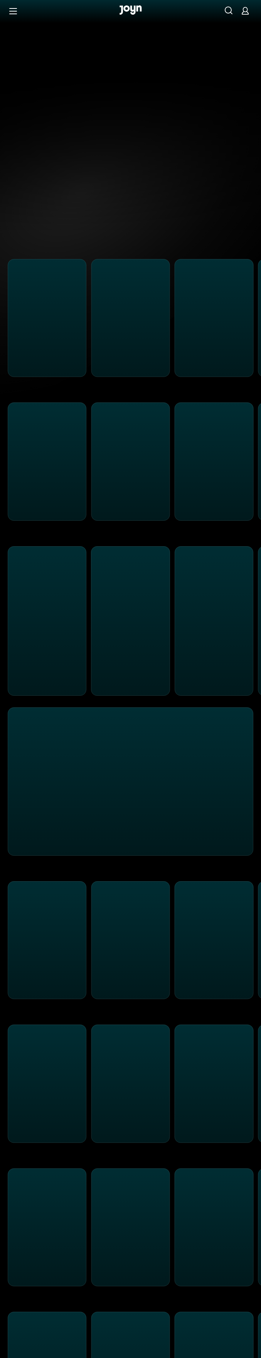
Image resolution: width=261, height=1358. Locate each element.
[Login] (245, 10)
